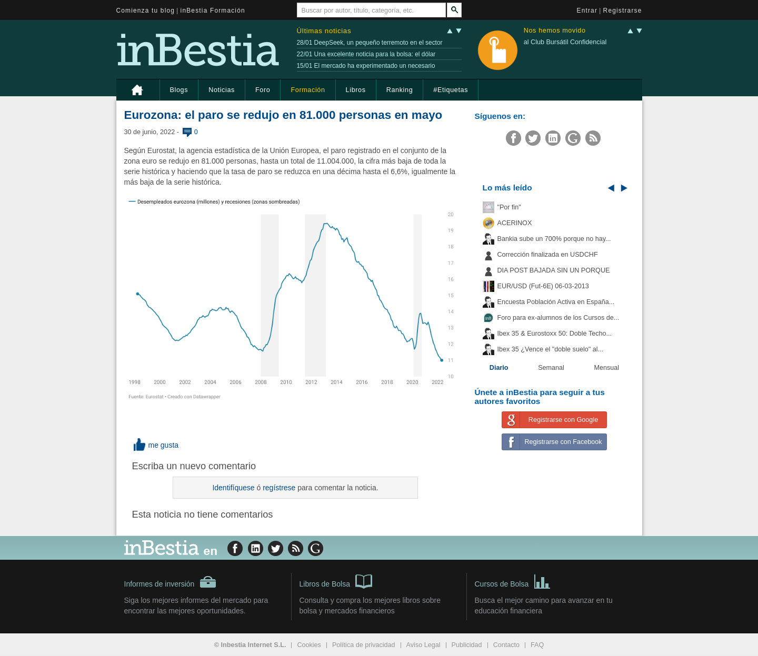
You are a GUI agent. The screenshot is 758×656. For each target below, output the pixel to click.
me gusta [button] (155, 445)
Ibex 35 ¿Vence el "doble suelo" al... (550, 349)
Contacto (506, 645)
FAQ (537, 645)
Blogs (179, 90)
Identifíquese (233, 487)
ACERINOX (514, 223)
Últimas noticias (324, 31)
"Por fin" (509, 207)
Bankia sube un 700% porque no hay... (554, 239)
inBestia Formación (213, 10)
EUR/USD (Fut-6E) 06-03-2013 (543, 286)
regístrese (279, 487)
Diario (499, 367)
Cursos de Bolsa (513, 581)
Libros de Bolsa (336, 581)
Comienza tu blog (145, 10)
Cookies (309, 645)
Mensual (607, 367)
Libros (356, 90)
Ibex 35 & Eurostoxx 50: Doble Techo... (554, 333)
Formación (308, 90)
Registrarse (622, 10)
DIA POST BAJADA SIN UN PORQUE (553, 270)
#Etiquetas (450, 90)
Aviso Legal (423, 645)
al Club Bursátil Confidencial (565, 42)
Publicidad (467, 645)
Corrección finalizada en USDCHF (547, 254)
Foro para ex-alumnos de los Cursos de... (558, 317)
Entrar (587, 10)
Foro (262, 90)
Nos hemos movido (555, 30)
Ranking (399, 90)
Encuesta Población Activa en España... (556, 302)
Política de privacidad (363, 645)
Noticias (221, 90)
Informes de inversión (170, 582)
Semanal (551, 367)
